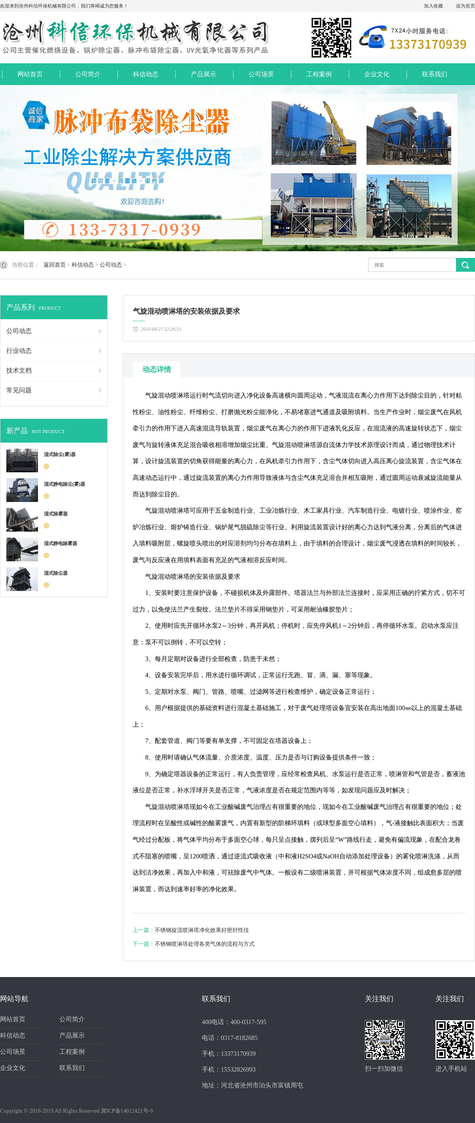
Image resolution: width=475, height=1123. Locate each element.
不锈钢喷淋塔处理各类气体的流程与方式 (205, 944)
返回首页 (55, 265)
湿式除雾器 (56, 514)
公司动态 (111, 265)
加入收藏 (433, 6)
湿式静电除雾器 (60, 543)
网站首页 (30, 74)
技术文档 (19, 370)
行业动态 (19, 350)
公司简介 (88, 74)
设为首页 (465, 6)
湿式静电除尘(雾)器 (64, 484)
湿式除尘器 (56, 573)
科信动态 (145, 74)
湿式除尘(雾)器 (60, 454)
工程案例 (319, 74)
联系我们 (434, 74)
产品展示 (203, 74)
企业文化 (377, 74)
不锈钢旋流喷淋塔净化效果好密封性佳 (202, 930)
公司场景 (261, 74)
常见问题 (19, 390)
